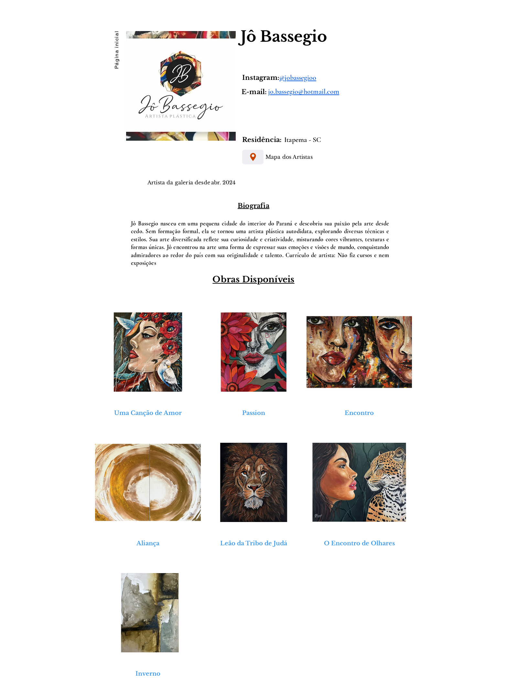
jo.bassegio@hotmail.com (303, 91)
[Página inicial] (116, 49)
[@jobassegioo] (335, 77)
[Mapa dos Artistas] (253, 157)
